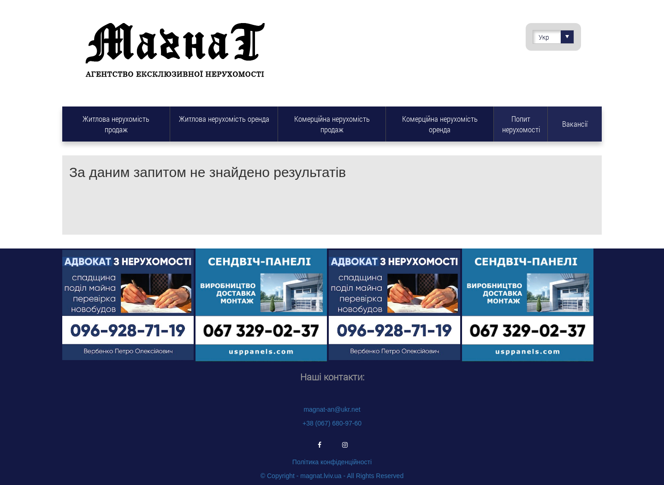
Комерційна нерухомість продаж (332, 124)
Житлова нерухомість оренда (224, 118)
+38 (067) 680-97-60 (332, 423)
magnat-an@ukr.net (331, 409)
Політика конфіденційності (332, 462)
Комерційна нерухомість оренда (440, 124)
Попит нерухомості (521, 124)
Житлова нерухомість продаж (116, 124)
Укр (556, 37)
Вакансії (574, 123)
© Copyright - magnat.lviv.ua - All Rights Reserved (332, 475)
